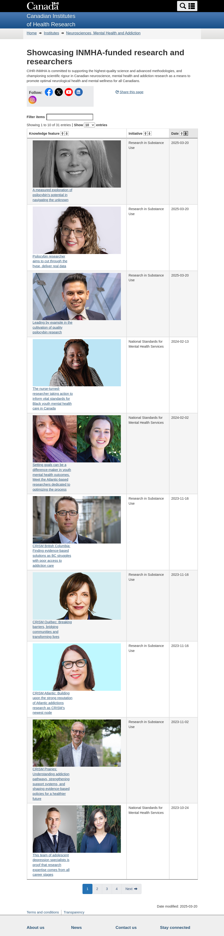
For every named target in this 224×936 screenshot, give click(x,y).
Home (32, 33)
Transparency (74, 912)
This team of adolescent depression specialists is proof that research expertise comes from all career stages (51, 865)
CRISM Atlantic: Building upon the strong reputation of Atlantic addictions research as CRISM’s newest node (53, 703)
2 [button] (99, 888)
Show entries (90, 125)
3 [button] (109, 888)
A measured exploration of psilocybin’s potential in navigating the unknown (52, 195)
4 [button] (119, 888)
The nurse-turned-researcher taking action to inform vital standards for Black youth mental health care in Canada (53, 398)
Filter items (60, 117)
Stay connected (175, 927)
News (76, 927)
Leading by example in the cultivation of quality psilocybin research (53, 327)
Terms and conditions (43, 912)
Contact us (126, 927)
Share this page (130, 92)
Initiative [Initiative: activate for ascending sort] (140, 133)
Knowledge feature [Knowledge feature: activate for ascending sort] (49, 133)
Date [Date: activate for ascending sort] (179, 133)
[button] (187, 6)
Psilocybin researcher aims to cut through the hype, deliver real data (50, 261)
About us (36, 927)
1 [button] (89, 888)
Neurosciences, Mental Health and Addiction (103, 33)
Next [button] (129, 889)
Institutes (51, 33)
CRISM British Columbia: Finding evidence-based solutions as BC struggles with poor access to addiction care (52, 555)
